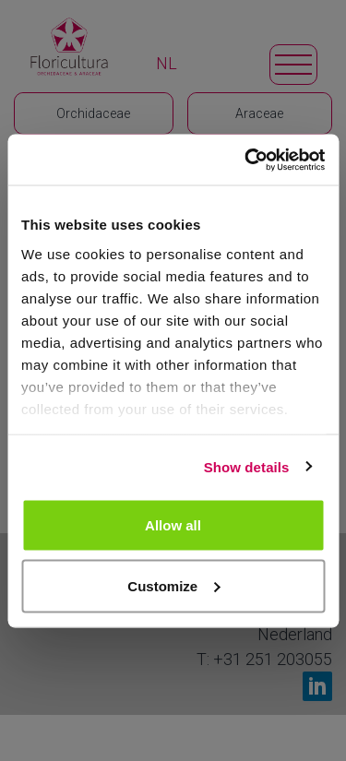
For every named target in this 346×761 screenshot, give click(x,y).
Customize (173, 585)
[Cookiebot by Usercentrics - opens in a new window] (246, 160)
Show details (247, 466)
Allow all (173, 525)
